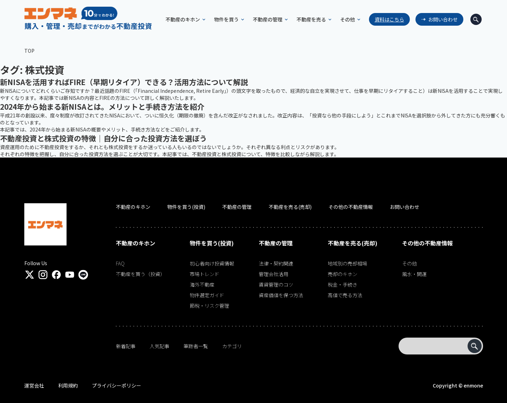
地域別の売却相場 (347, 263)
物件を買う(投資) (186, 206)
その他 (409, 263)
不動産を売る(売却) (290, 206)
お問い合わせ (443, 19)
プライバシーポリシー (116, 385)
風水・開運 (414, 273)
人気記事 (159, 346)
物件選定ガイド (207, 295)
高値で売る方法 (345, 295)
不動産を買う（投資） (140, 273)
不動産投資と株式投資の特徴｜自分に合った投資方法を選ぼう (103, 138)
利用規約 (68, 385)
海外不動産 (202, 284)
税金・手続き (342, 284)
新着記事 (126, 346)
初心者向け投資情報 (212, 263)
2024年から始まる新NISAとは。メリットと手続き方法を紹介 (102, 106)
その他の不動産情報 (350, 206)
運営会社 (34, 385)
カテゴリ (232, 346)
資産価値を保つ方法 (281, 295)
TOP (29, 50)
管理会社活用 (273, 273)
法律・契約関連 (276, 263)
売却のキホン (342, 273)
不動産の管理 (237, 206)
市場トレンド (204, 273)
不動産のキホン (133, 206)
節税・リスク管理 (209, 305)
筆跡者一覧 (195, 346)
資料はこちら (389, 19)
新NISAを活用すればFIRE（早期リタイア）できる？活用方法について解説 (124, 82)
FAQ (120, 263)
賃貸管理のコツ (276, 284)
